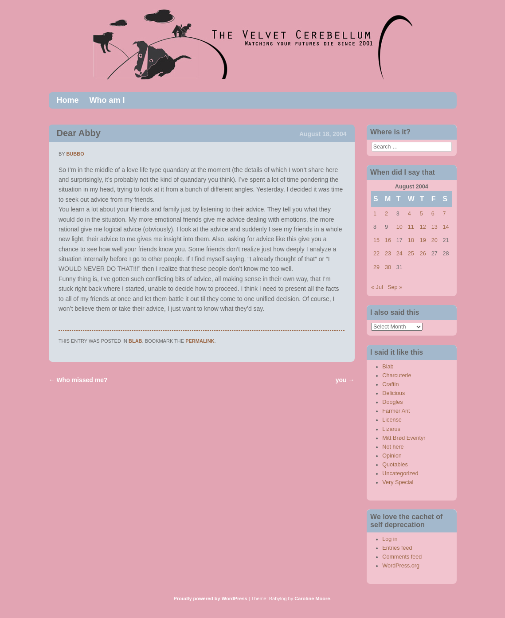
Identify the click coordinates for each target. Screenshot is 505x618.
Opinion (391, 456)
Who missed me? (78, 379)
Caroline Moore (312, 598)
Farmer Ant (396, 411)
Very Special (397, 482)
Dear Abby (79, 133)
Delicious (393, 393)
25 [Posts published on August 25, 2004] (411, 253)
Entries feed (397, 548)
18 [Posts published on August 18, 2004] (411, 240)
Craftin (390, 384)
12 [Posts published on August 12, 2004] (423, 227)
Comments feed (402, 557)
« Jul (377, 287)
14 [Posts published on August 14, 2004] (446, 227)
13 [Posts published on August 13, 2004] (434, 227)
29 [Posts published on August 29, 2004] (376, 267)
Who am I (107, 100)
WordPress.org (400, 566)
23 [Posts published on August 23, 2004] (388, 253)
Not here (392, 447)
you (345, 379)
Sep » (395, 287)
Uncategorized (400, 473)
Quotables (394, 465)
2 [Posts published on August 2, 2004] (386, 214)
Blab (135, 341)
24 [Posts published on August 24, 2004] (399, 253)
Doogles (392, 402)
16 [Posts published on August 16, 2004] (388, 240)
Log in (389, 539)
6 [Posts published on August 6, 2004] (433, 214)
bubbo (75, 153)
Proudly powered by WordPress (210, 598)
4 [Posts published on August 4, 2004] (409, 214)
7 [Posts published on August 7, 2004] (444, 214)
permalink (199, 341)
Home (68, 100)
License (391, 420)
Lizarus (391, 429)
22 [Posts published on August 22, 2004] (376, 253)
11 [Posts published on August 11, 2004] (411, 227)
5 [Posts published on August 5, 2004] (421, 214)
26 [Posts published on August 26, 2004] (423, 253)
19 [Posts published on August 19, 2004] (423, 240)
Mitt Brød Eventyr (403, 438)
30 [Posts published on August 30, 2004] (388, 267)
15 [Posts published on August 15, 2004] (376, 240)
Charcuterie (396, 375)
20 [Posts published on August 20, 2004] (434, 240)
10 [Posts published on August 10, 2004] (399, 227)
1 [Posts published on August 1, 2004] (374, 214)
